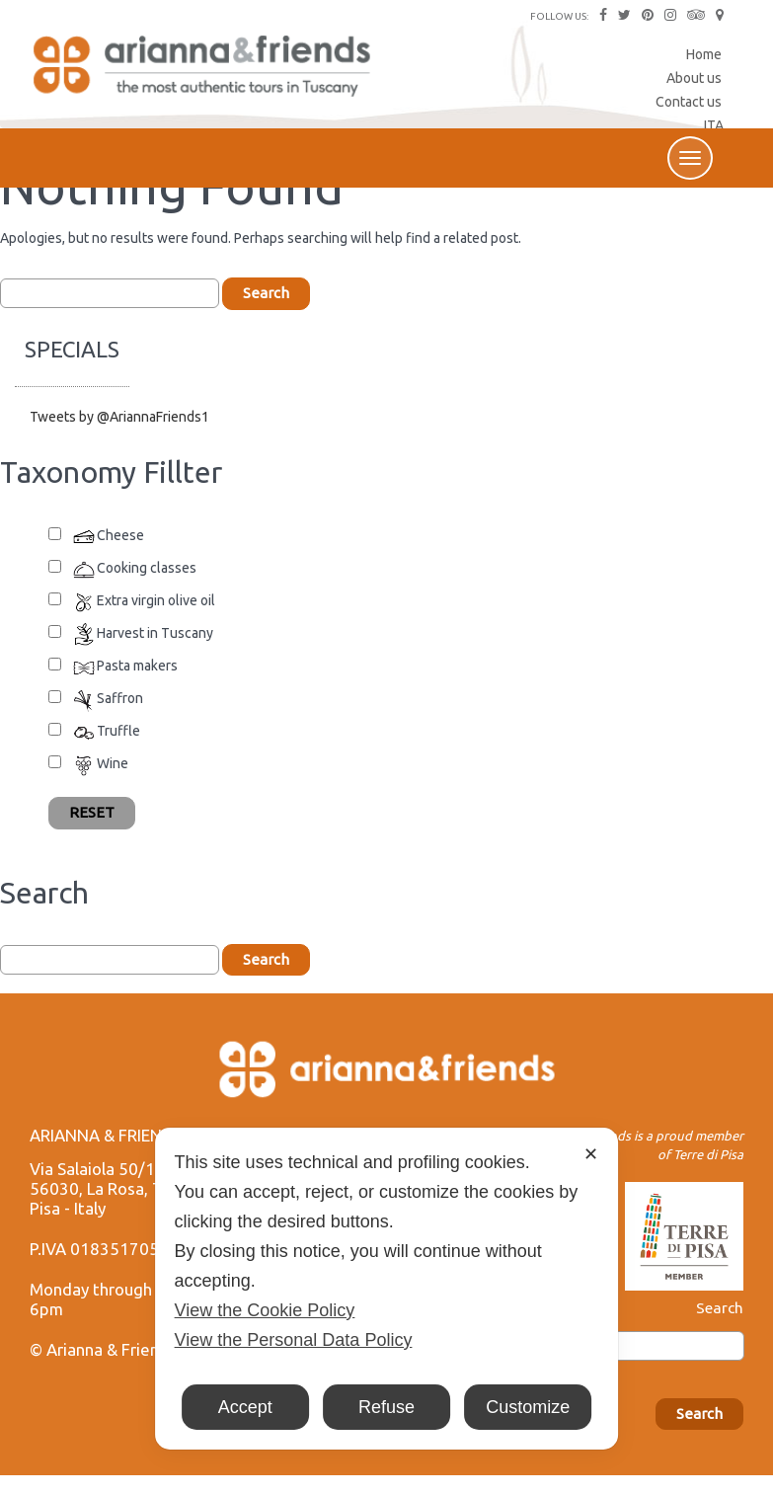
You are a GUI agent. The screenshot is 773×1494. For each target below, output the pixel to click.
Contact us (689, 102)
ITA (714, 125)
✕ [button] (590, 1154)
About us (694, 78)
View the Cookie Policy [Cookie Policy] (265, 1310)
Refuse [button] (386, 1407)
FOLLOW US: (559, 16)
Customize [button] (528, 1407)
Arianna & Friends (204, 74)
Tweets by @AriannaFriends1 (119, 417)
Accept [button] (245, 1407)
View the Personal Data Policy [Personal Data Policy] (294, 1340)
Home (704, 54)
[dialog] (387, 1289)
